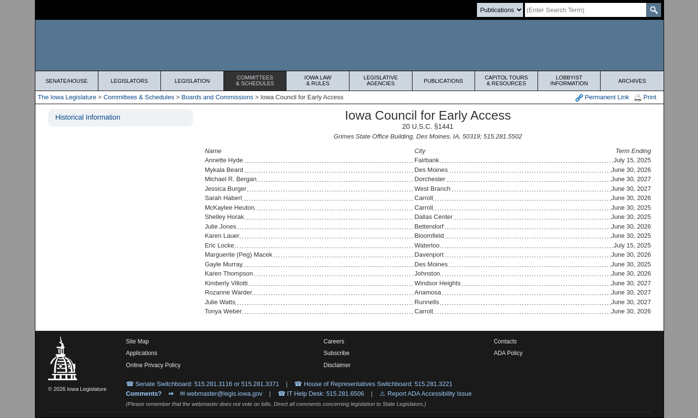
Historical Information (87, 117)
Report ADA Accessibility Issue (430, 393)
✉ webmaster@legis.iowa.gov (221, 393)
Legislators (129, 81)
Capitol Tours (506, 80)
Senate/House (67, 81)
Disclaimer (337, 365)
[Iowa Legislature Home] (349, 45)
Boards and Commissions (217, 97)
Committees (255, 80)
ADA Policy (508, 353)
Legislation (192, 81)
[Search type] (500, 10)
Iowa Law (317, 80)
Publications (443, 81)
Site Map (137, 341)
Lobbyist (569, 80)
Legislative (380, 80)
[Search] (585, 10)
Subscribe (336, 353)
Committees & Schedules (139, 97)
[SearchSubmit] (653, 10)
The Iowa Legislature (67, 97)
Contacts (505, 341)
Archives (632, 81)
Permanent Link (602, 97)
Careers (334, 341)
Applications (142, 353)
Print (645, 97)
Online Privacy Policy (153, 365)
